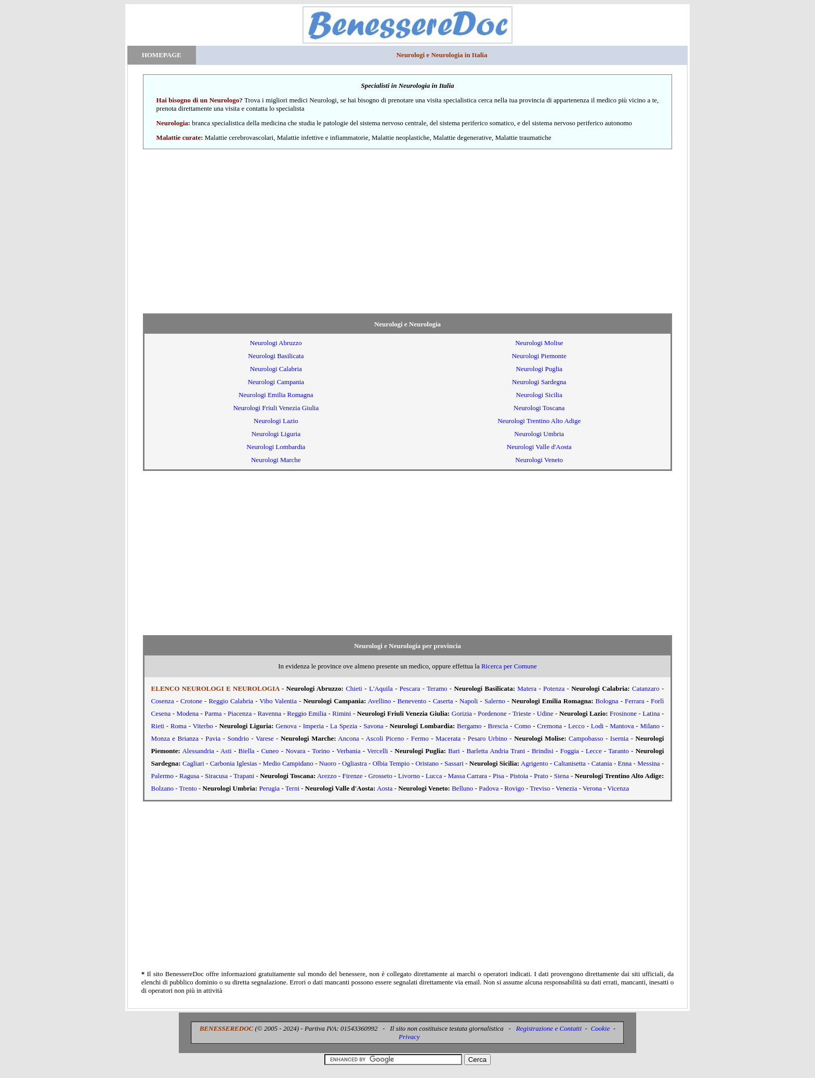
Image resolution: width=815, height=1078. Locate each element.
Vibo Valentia (278, 701)
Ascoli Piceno (384, 738)
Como (523, 726)
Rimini (341, 713)
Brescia (498, 726)
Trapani (243, 776)
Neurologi (276, 343)
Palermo (162, 776)
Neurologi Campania (275, 382)
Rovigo (514, 788)
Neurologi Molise (539, 343)
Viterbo (203, 726)
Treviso (540, 788)
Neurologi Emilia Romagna (276, 395)
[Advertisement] (407, 231)
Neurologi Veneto (539, 460)
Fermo (420, 738)
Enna (625, 763)
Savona (373, 726)
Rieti (157, 726)
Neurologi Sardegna (539, 382)
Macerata (448, 738)
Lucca (434, 776)
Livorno (409, 776)
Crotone (191, 701)
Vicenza (618, 788)
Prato (541, 776)
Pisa (498, 776)
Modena (187, 713)
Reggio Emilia (306, 713)
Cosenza (162, 701)
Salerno (494, 701)
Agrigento (534, 763)
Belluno (462, 788)
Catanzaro (646, 688)
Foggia (569, 751)
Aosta (384, 788)
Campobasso (586, 738)
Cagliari (193, 763)
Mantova (622, 726)
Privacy (409, 1037)
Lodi (597, 726)
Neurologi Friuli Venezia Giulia (276, 408)
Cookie (600, 1028)
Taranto (618, 751)
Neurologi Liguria (276, 434)
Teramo (437, 688)
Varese (265, 738)
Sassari (454, 763)
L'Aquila (381, 688)
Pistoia (519, 776)
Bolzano (162, 788)
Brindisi (543, 751)
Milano (650, 726)
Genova (285, 726)
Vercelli (377, 751)
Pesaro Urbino (487, 738)
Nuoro (327, 763)
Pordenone (492, 713)
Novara (295, 751)
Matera (526, 688)
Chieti (354, 688)
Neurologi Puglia (539, 369)
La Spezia (343, 726)
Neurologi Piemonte (539, 356)
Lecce (594, 751)
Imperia (313, 726)
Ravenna (269, 713)
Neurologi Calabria (276, 369)
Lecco (576, 726)
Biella (247, 751)
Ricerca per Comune (509, 666)
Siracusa (216, 776)
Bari (453, 751)
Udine (545, 713)
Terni (292, 788)
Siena (561, 776)
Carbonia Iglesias (233, 763)
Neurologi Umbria (539, 434)
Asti (226, 751)
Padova (488, 788)
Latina (651, 713)
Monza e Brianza (175, 738)
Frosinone (623, 713)
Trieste (521, 713)
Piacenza (240, 713)
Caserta (443, 701)
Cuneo (270, 751)
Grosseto (380, 776)
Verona (592, 788)
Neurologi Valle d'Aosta (539, 447)
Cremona (549, 726)
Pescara (410, 688)
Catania (601, 763)
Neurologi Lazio (276, 421)
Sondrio (238, 738)
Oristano (427, 763)
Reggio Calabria (230, 701)
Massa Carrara (467, 776)
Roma (178, 726)
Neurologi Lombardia (275, 447)
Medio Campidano (288, 763)
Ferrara (635, 701)
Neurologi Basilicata (276, 356)
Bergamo (469, 726)
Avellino (379, 701)
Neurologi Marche (276, 460)
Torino (321, 751)
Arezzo (327, 776)
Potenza (553, 688)
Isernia (619, 738)
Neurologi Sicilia (539, 395)
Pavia (212, 738)
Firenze (352, 776)
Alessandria (198, 751)
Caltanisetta (569, 763)
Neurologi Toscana (539, 408)
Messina (648, 763)
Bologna (607, 701)
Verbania (348, 751)
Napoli (468, 701)
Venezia (566, 788)
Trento (188, 788)
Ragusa (189, 776)
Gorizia (462, 713)
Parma (212, 713)
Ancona (348, 738)
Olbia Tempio (391, 763)
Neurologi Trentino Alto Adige (539, 421)
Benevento (412, 701)
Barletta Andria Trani (496, 751)
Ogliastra (354, 763)
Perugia (269, 788)
